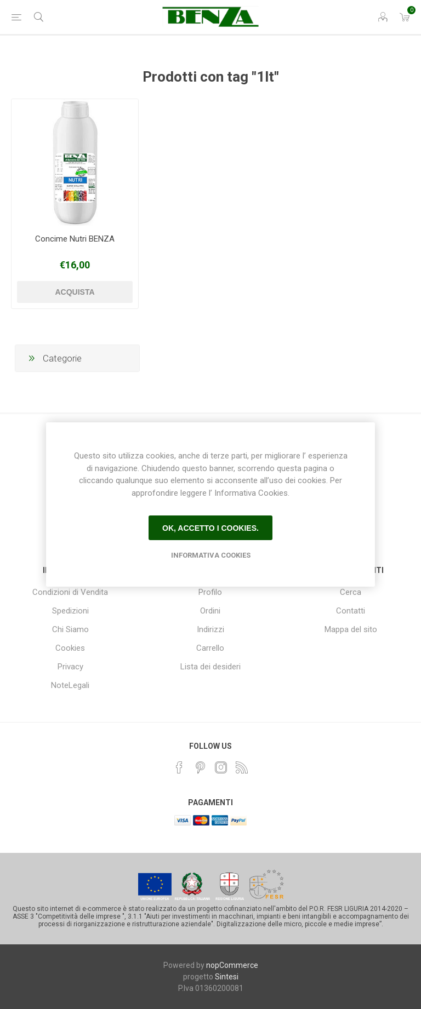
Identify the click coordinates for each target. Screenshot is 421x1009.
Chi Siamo (70, 629)
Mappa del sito (351, 629)
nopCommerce (232, 965)
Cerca (350, 592)
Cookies (70, 648)
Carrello (210, 648)
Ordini (210, 611)
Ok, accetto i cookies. (210, 528)
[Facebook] (179, 767)
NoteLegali (70, 685)
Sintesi (226, 976)
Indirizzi (210, 629)
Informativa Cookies (211, 555)
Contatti (350, 611)
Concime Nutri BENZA (75, 239)
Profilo (210, 592)
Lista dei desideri (210, 667)
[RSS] (242, 767)
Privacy (70, 667)
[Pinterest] (200, 767)
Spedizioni (70, 611)
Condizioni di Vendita (70, 592)
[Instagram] (221, 767)
